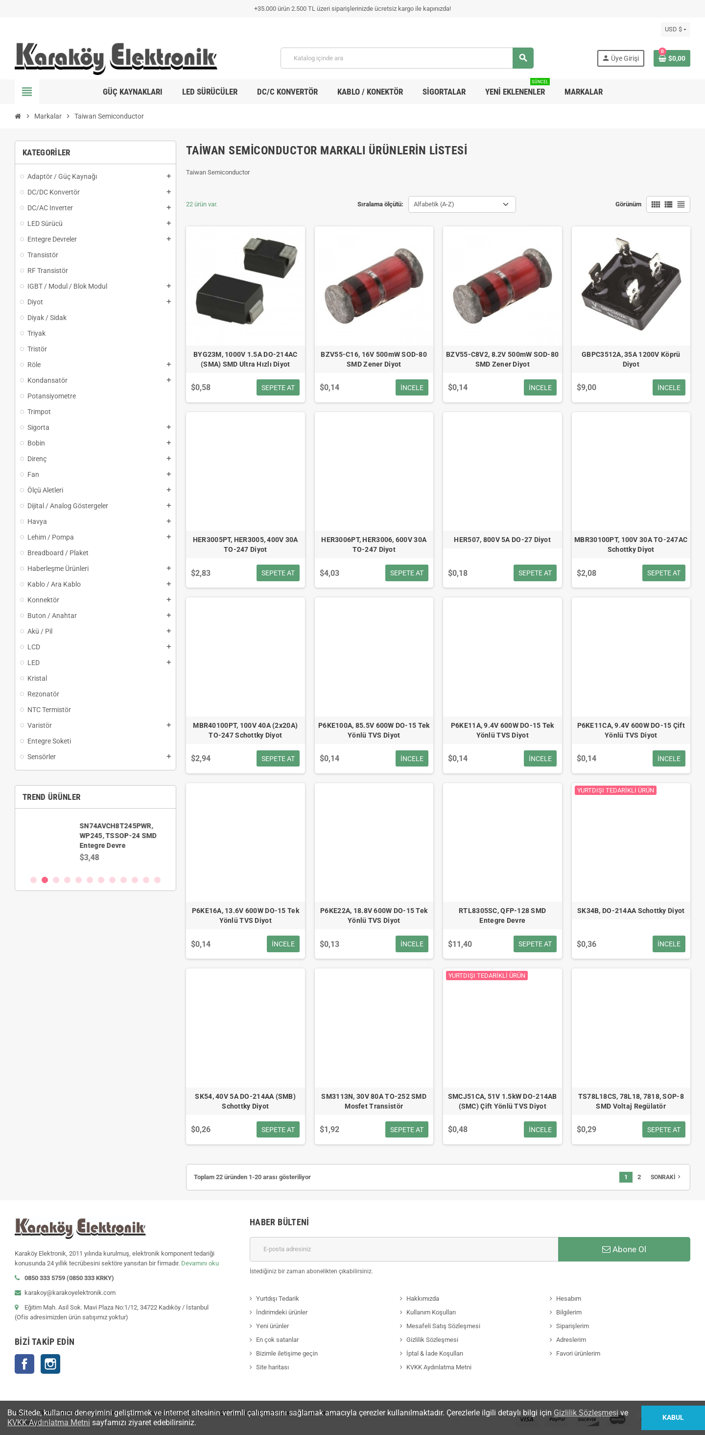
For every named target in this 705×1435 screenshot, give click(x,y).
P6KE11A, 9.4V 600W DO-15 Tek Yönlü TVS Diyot (502, 730)
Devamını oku (200, 1263)
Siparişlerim (572, 1326)
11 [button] (146, 880)
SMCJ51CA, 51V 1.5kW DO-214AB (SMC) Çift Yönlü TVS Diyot (502, 1101)
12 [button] (157, 880)
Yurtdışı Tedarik (277, 1298)
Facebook (24, 1364)
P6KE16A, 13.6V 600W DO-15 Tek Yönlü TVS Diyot (245, 915)
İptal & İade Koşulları (434, 1353)
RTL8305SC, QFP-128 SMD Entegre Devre (502, 915)
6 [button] (90, 880)
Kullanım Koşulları (431, 1312)
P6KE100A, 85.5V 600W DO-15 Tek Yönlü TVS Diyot (373, 730)
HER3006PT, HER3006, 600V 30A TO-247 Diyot (373, 544)
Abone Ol (624, 1249)
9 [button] (123, 880)
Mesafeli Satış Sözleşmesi (443, 1326)
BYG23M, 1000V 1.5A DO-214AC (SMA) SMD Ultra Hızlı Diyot (245, 359)
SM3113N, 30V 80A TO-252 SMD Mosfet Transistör (373, 1101)
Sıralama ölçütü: (380, 204)
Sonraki (666, 1176)
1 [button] (33, 880)
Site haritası (272, 1367)
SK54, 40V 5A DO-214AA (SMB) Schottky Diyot (245, 1101)
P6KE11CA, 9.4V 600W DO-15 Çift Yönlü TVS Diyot (631, 730)
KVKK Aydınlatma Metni (438, 1367)
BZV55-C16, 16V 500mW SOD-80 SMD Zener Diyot (374, 359)
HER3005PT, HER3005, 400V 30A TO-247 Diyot (245, 544)
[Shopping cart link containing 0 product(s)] (672, 58)
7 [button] (101, 880)
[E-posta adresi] (404, 1249)
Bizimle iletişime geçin (287, 1353)
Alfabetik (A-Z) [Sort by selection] (434, 204)
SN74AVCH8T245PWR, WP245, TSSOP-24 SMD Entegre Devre (119, 835)
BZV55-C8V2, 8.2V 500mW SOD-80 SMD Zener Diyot (502, 359)
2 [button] (45, 880)
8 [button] (112, 880)
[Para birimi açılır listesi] (675, 29)
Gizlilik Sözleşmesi (432, 1339)
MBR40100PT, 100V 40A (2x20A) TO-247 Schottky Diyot (245, 730)
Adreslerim (571, 1339)
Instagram (50, 1364)
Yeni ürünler (272, 1326)
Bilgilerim (569, 1312)
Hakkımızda (422, 1298)
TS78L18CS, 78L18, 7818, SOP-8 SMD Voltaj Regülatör (631, 1101)
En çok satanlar (277, 1339)
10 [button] (135, 880)
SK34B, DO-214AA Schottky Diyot (630, 911)
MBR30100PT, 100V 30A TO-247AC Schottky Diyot (630, 544)
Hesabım (568, 1298)
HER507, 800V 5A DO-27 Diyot (502, 540)
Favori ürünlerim (578, 1353)
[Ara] (407, 58)
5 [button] (78, 880)
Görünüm (628, 204)
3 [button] (56, 880)
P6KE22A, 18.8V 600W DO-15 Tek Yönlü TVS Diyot (373, 915)
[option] (95, 841)
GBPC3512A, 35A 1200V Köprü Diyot (631, 359)
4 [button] (67, 880)
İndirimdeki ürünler (281, 1312)
